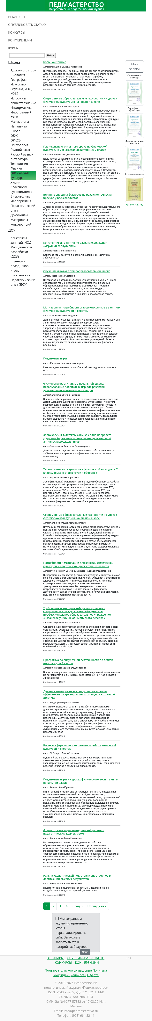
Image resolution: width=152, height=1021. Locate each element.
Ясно (85, 952)
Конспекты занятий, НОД (21, 240)
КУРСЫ (13, 48)
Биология (18, 75)
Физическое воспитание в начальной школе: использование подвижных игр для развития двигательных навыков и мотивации (74, 387)
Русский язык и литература (22, 156)
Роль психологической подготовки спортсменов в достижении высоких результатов (77, 877)
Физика (16, 168)
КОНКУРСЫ (16, 32)
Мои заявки (134, 66)
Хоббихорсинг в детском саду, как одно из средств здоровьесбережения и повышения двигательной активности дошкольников (77, 438)
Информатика (21, 107)
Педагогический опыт (23, 208)
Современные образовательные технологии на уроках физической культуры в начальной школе (80, 100)
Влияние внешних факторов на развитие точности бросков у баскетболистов (77, 196)
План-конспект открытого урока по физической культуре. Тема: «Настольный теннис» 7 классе (75, 148)
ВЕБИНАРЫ (16, 17)
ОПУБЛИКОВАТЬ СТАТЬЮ (27, 25)
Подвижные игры (55, 358)
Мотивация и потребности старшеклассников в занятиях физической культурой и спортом (81, 309)
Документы (19, 215)
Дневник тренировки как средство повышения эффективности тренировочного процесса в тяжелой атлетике (79, 694)
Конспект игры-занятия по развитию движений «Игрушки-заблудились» (75, 244)
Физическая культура (20, 175)
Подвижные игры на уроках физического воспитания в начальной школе (80, 781)
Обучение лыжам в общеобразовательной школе (76, 271)
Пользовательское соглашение (68, 970)
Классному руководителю (21, 189)
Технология (19, 164)
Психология (19, 145)
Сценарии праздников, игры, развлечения (20, 268)
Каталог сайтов (134, 204)
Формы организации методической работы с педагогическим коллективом (73, 831)
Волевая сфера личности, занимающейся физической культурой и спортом (79, 746)
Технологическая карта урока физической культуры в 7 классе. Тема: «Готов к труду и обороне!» (80, 470)
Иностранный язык (21, 114)
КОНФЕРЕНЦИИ (20, 40)
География (19, 79)
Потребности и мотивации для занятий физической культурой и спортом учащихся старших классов (78, 564)
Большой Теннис (54, 62)
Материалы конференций (21, 222)
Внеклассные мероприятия (21, 198)
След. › (77, 906)
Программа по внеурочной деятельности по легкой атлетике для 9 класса (78, 661)
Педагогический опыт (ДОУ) (23, 282)
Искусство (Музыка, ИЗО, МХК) (21, 89)
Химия (15, 182)
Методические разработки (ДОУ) (22, 252)
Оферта (93, 975)
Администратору (23, 70)
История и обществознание (23, 100)
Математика (20, 121)
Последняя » (96, 906)
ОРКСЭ (16, 140)
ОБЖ (14, 136)
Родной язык (20, 150)
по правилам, (77, 923)
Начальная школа (19, 128)
